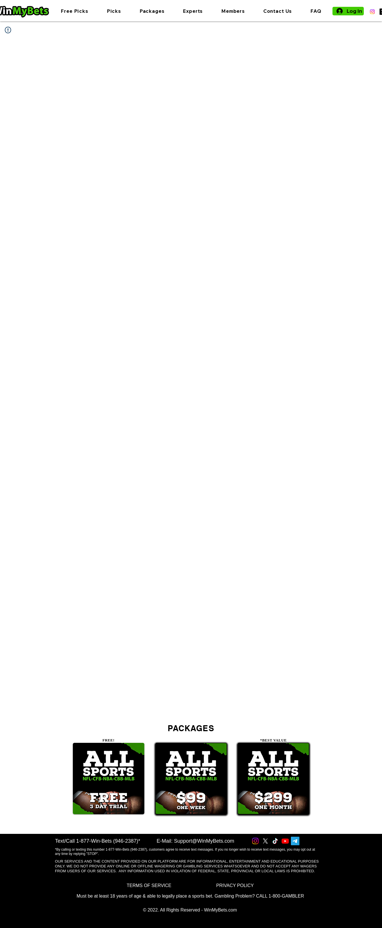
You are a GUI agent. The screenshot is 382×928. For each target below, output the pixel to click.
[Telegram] (295, 841)
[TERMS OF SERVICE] (149, 885)
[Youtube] (285, 841)
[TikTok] (275, 841)
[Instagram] (372, 12)
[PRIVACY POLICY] (234, 885)
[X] (265, 841)
